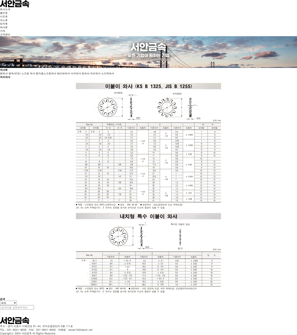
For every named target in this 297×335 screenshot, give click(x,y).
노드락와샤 (107, 73)
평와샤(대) (14, 73)
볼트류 (4, 13)
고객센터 (5, 34)
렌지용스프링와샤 (46, 73)
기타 (2, 31)
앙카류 (4, 23)
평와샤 (4, 73)
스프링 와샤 (28, 73)
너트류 (4, 16)
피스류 (4, 20)
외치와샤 (95, 73)
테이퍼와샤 (63, 73)
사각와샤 (76, 73)
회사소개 (5, 9)
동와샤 (85, 73)
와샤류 (4, 27)
